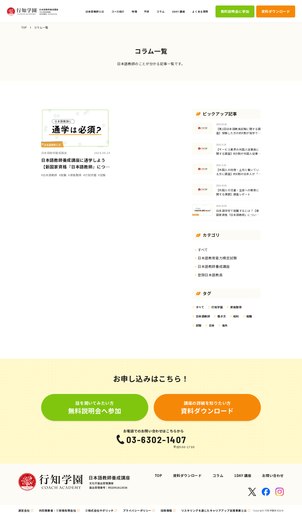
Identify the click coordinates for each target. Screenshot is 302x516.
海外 (225, 325)
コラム (218, 475)
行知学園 (217, 307)
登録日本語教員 (210, 274)
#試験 (101, 175)
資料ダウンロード (187, 475)
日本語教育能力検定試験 (217, 257)
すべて (203, 249)
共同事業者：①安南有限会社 (57, 510)
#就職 (62, 175)
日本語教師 (203, 316)
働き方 (221, 316)
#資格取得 (74, 175)
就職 (249, 316)
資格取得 (236, 307)
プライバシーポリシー (137, 510)
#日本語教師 (49, 175)
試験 (199, 325)
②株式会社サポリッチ (99, 510)
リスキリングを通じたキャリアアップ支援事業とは (214, 510)
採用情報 (166, 510)
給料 (236, 316)
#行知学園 (89, 175)
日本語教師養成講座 (54, 153)
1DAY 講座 (242, 475)
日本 (212, 325)
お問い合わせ (273, 475)
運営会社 (24, 510)
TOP (24, 27)
